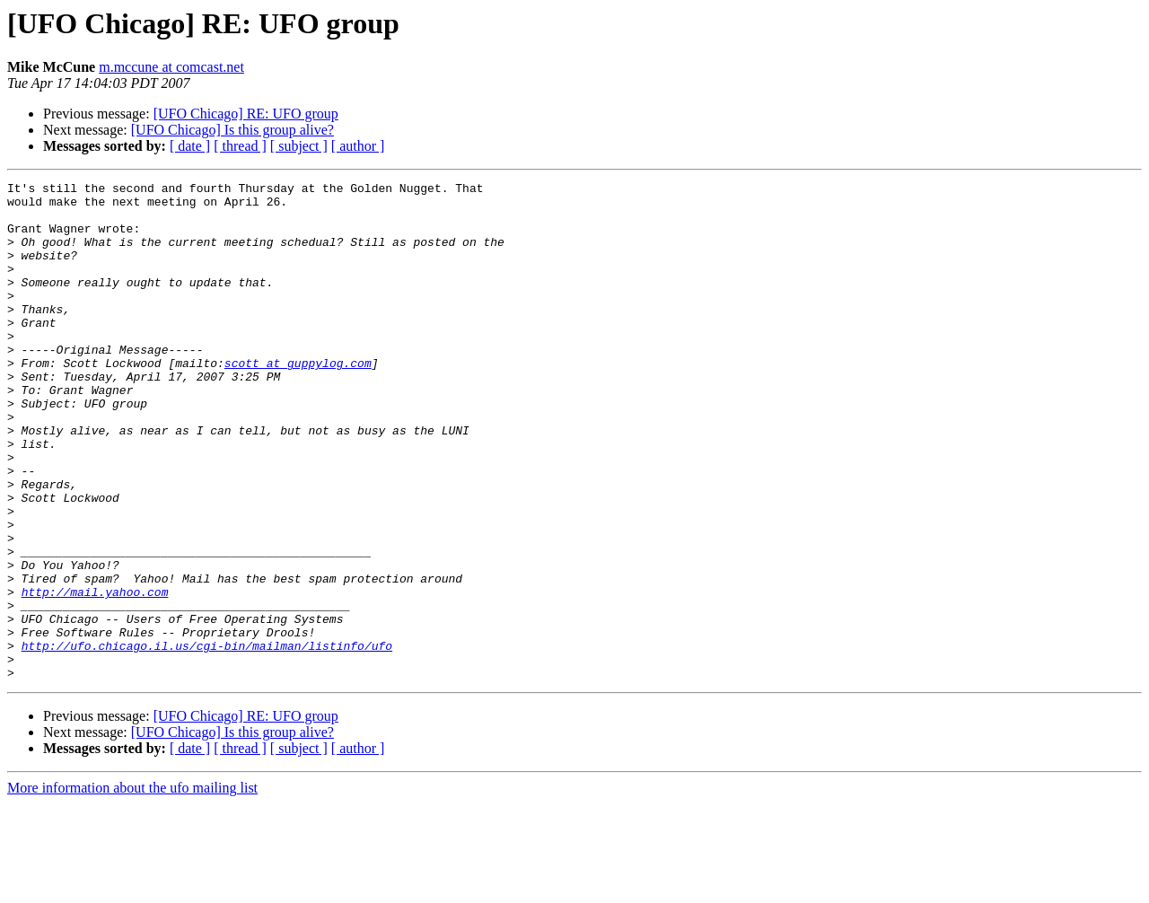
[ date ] (190, 145)
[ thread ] (240, 145)
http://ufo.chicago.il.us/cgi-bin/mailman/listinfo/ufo (207, 740)
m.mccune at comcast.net (171, 67)
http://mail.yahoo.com (95, 675)
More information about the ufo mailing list (132, 887)
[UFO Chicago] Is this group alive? (232, 129)
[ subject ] (299, 145)
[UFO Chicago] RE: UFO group (245, 113)
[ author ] (358, 145)
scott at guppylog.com (298, 400)
